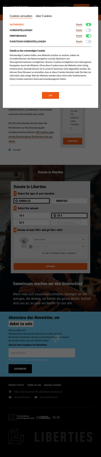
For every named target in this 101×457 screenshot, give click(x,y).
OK (50, 95)
